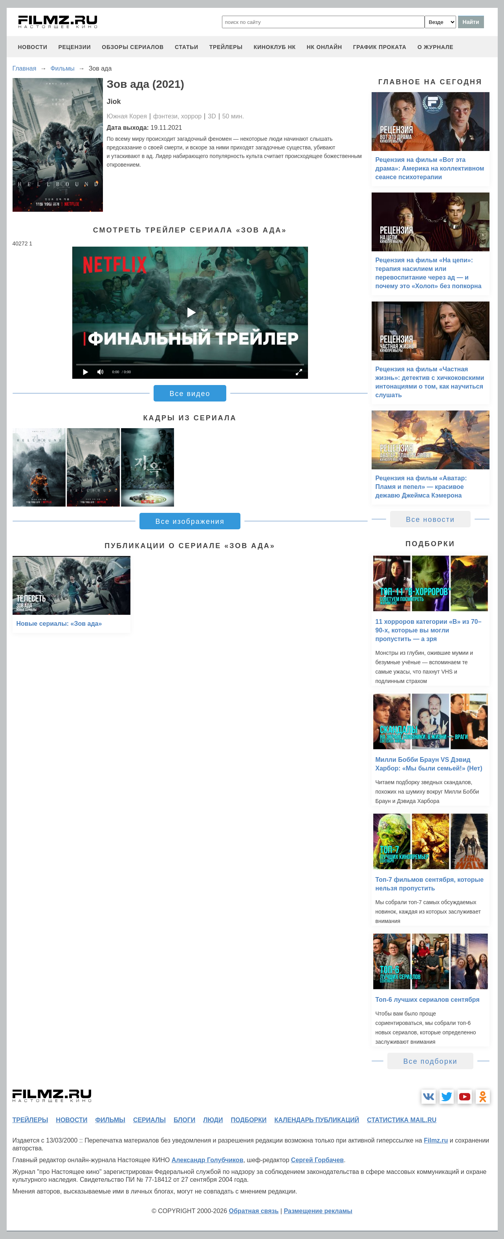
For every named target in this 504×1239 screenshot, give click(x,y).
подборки (249, 1120)
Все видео (189, 394)
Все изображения (189, 521)
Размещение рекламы (318, 1211)
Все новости (430, 519)
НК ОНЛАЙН (324, 47)
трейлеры (226, 47)
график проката (380, 47)
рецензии (74, 47)
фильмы (110, 1120)
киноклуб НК (275, 47)
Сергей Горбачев (317, 1160)
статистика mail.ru (401, 1120)
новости (33, 47)
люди (213, 1120)
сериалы (149, 1120)
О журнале (436, 47)
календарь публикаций (317, 1120)
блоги (184, 1120)
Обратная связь (254, 1211)
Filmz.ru (436, 1140)
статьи (186, 47)
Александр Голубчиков (208, 1160)
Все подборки (430, 1061)
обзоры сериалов (133, 47)
